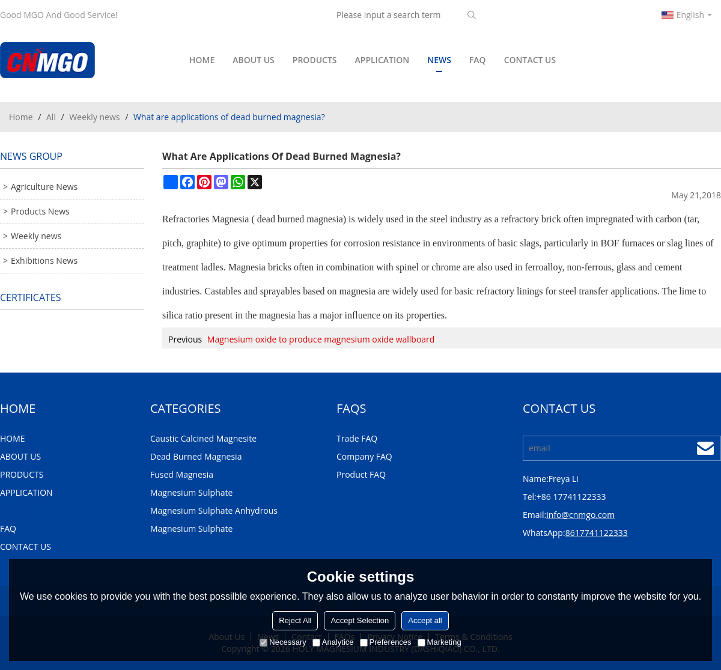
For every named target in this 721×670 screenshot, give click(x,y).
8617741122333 (596, 532)
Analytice (333, 642)
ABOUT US (254, 59)
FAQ (477, 59)
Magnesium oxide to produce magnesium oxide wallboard (321, 339)
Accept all (425, 620)
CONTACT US (530, 59)
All (51, 117)
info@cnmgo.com (580, 514)
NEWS (439, 63)
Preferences (386, 642)
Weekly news (94, 117)
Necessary (283, 642)
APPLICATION (382, 59)
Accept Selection (359, 620)
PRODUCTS (315, 59)
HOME (201, 59)
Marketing (439, 642)
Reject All (295, 620)
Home (21, 117)
